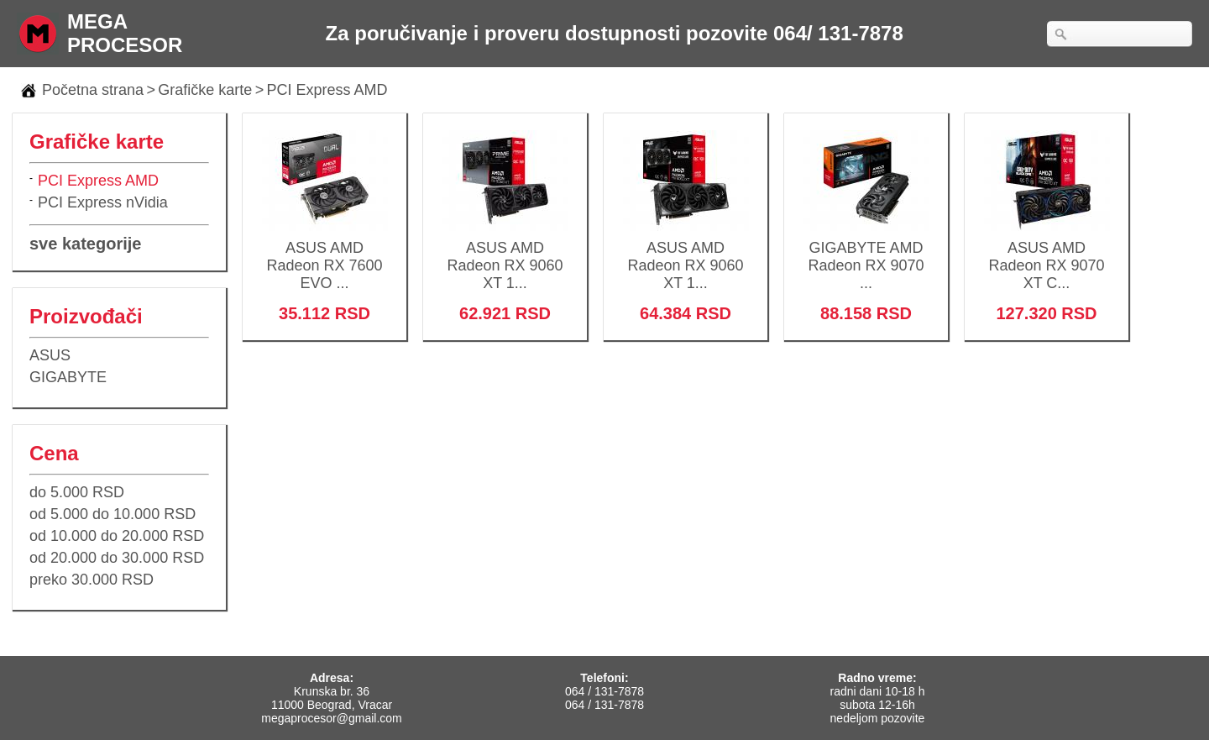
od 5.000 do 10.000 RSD (112, 514)
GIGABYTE (68, 377)
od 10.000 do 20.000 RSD (116, 535)
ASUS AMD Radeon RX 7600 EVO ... (324, 254)
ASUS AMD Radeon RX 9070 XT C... (1046, 254)
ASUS (50, 355)
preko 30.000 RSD (91, 579)
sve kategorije (85, 243)
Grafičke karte (205, 89)
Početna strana (93, 89)
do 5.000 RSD (76, 492)
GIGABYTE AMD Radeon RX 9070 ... (866, 254)
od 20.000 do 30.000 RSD (116, 557)
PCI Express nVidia (103, 202)
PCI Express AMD (327, 89)
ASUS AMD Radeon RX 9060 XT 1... (505, 254)
